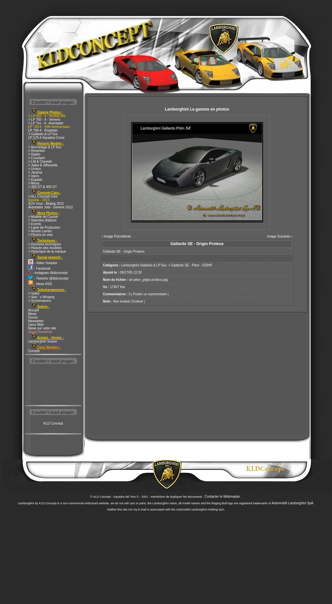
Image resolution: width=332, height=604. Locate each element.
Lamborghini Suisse (42, 341)
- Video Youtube (42, 263)
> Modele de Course (43, 217)
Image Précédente (117, 236)
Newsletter (36, 321)
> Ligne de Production (44, 227)
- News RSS (40, 284)
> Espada (35, 179)
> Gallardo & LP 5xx (42, 134)
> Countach (36, 158)
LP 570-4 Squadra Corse (46, 137)
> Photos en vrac (40, 235)
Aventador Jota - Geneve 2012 (50, 207)
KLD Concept (53, 423)
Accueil (33, 310)
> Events (34, 224)
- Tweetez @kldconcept (48, 278)
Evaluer (138, 301)
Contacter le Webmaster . (223, 496)
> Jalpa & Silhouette (42, 165)
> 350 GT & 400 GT (42, 187)
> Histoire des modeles (45, 248)
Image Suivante (278, 236)
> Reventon (36, 151)
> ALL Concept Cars (42, 196)
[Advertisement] (53, 385)
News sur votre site (42, 328)
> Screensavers (39, 300)
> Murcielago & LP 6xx (44, 147)
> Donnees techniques (44, 244)
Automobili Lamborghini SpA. (293, 503)
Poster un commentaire (150, 294)
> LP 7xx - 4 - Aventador (45, 123)
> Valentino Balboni (42, 220)
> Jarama (35, 172)
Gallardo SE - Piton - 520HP (191, 265)
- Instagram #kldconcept (48, 273)
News (32, 314)
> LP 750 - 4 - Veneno (44, 119)
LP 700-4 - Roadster (43, 130)
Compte (34, 351)
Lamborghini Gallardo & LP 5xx (143, 265)
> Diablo (34, 154)
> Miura (33, 183)
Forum (33, 317)
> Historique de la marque (47, 251)
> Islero (33, 176)
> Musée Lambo (40, 231)
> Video (33, 293)
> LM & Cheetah (40, 161)
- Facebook (39, 268)
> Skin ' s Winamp (41, 297)
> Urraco (34, 169)
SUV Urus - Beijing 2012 (46, 203)
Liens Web (36, 324)
